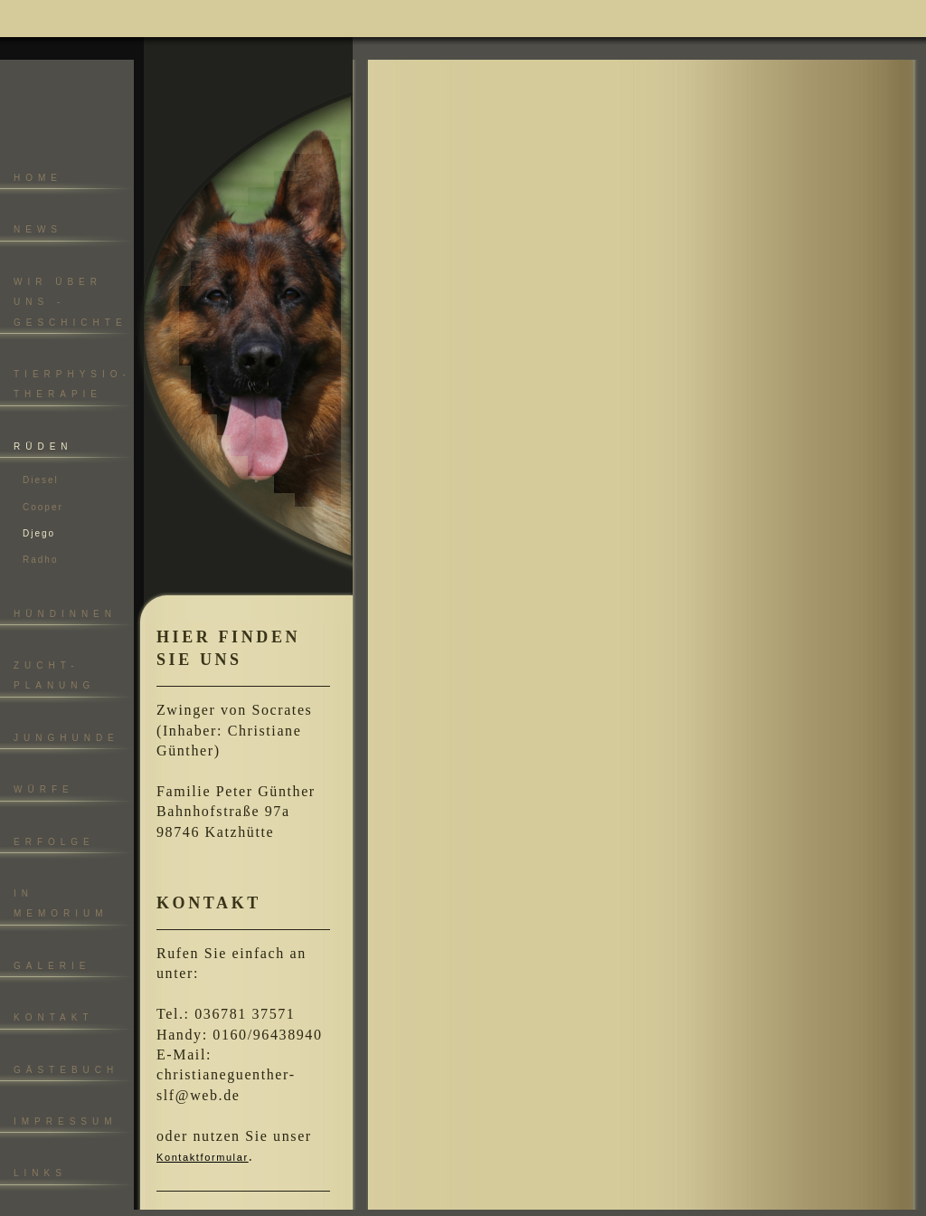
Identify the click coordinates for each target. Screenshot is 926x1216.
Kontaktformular (202, 1157)
